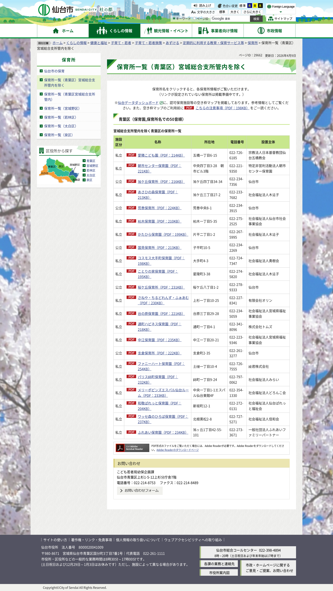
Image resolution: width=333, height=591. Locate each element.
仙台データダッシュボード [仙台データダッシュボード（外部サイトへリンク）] (138, 102)
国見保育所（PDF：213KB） (160, 247)
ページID (200, 18)
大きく (234, 12)
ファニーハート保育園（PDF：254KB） (161, 366)
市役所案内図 (219, 572)
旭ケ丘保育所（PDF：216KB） (161, 181)
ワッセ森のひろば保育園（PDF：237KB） (163, 419)
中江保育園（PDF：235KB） (160, 339)
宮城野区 (92, 165)
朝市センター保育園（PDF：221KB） (160, 168)
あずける (172, 42)
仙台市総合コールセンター (236, 550)
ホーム (57, 42)
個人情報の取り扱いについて (138, 539)
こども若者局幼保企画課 (135, 471)
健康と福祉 (98, 42)
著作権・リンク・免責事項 (91, 539)
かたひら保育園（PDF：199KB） (163, 234)
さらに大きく (252, 12)
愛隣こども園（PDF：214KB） (161, 155)
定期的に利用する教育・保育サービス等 (213, 42)
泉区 (89, 180)
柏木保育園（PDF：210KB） (160, 221)
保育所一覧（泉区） (59, 134)
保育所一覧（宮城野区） (63, 108)
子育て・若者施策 (148, 42)
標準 (242, 5)
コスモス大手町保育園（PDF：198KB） (161, 260)
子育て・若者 (121, 42)
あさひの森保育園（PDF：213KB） (158, 194)
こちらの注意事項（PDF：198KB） (223, 107)
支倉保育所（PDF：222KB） (160, 352)
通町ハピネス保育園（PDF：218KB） (160, 326)
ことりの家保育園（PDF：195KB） (158, 274)
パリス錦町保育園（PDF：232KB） (158, 379)
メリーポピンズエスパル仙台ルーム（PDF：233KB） (163, 392)
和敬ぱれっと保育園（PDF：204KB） (160, 405)
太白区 (90, 175)
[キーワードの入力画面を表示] (174, 18)
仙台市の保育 (54, 70)
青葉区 (90, 161)
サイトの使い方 (55, 539)
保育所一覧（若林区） (61, 117)
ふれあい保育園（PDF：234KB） (163, 432)
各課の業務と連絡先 (219, 563)
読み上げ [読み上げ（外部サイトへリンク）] (205, 5)
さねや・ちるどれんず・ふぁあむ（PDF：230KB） (163, 300)
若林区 (90, 170)
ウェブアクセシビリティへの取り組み (193, 539)
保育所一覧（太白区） (61, 125)
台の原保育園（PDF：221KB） (161, 313)
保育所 (253, 42)
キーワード (182, 18)
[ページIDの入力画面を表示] (194, 18)
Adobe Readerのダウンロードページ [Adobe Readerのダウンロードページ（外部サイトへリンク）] (178, 450)
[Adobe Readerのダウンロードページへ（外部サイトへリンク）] (132, 446)
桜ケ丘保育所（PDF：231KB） (161, 287)
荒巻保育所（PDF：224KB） (160, 207)
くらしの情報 (76, 42)
